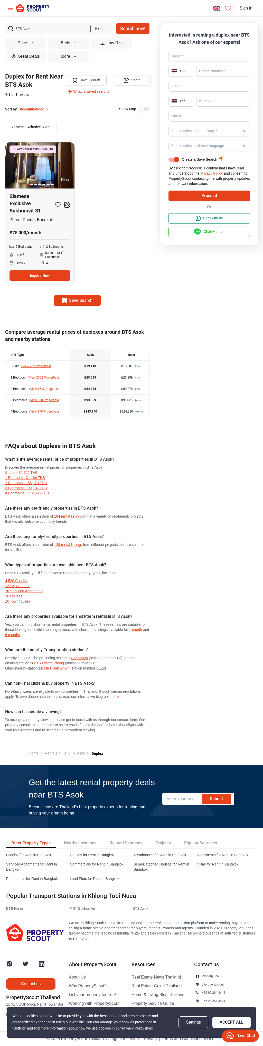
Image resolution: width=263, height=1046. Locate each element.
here (115, 697)
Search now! (132, 28)
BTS (67, 753)
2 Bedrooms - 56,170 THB (26, 483)
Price (26, 43)
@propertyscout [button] (213, 984)
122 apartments (17, 586)
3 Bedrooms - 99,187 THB (26, 488)
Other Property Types (31, 843)
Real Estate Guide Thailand (157, 986)
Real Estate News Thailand (156, 977)
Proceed (209, 195)
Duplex (97, 753)
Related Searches (126, 843)
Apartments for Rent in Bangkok (222, 855)
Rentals (51, 753)
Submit (216, 798)
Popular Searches (200, 843)
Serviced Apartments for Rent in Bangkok (31, 867)
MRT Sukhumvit (56, 668)
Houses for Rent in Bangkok (92, 855)
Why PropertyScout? (88, 986)
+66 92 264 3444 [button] (213, 992)
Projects (163, 843)
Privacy (150, 1038)
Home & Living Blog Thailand (158, 994)
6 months (12, 635)
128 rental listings (68, 545)
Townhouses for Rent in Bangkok (160, 855)
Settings (193, 1022)
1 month (135, 630)
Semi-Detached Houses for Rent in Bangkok (161, 867)
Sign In (246, 8)
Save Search (86, 80)
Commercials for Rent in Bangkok (97, 864)
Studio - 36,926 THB (21, 472)
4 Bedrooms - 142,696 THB (27, 493)
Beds (69, 43)
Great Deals (26, 56)
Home (33, 753)
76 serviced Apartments (24, 591)
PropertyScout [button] (211, 976)
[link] (149, 1028)
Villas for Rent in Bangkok (217, 864)
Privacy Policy (211, 173)
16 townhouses (17, 601)
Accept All (231, 1022)
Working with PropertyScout (94, 1003)
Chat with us (209, 218)
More (69, 56)
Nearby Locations (80, 843)
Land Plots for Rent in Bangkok (94, 879)
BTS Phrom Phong (49, 663)
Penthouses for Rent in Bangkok (32, 879)
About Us (77, 977)
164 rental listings (68, 516)
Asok (81, 753)
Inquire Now (40, 275)
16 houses (13, 596)
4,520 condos (16, 581)
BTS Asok (140, 908)
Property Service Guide (153, 1003)
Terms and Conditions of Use (188, 1038)
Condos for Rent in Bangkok (28, 855)
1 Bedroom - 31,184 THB (25, 478)
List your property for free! (92, 994)
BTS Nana (79, 658)
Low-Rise (112, 43)
